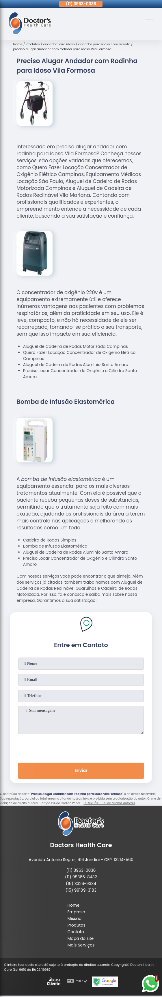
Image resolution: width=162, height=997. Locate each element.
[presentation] (81, 747)
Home (73, 905)
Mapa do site (80, 938)
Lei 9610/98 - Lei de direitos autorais (109, 803)
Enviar (81, 770)
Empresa (76, 912)
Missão (74, 918)
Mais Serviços (80, 945)
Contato (75, 932)
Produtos (76, 925)
